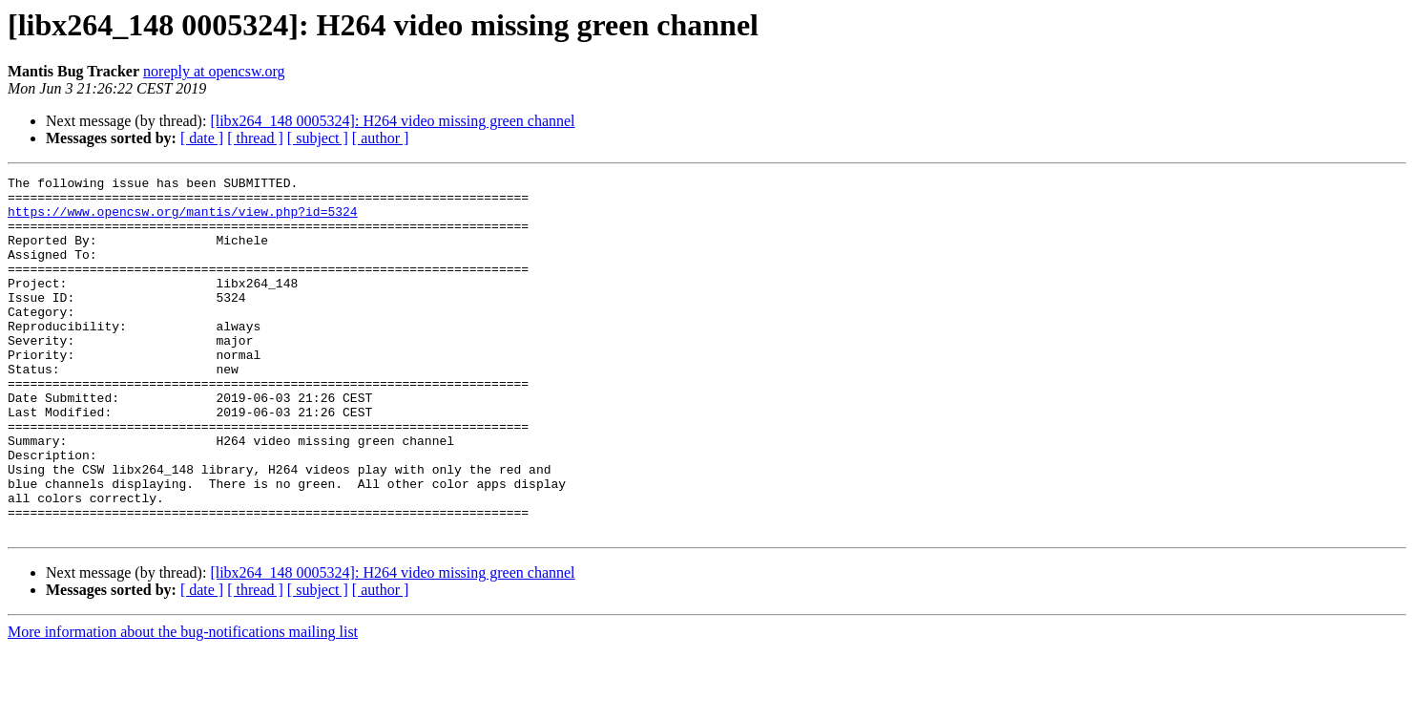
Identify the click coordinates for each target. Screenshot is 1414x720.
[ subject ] (317, 138)
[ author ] (380, 138)
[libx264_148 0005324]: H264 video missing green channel (392, 121)
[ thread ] (255, 138)
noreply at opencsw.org (213, 71)
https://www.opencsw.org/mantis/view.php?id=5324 (183, 219)
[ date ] (201, 138)
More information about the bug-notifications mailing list (183, 703)
